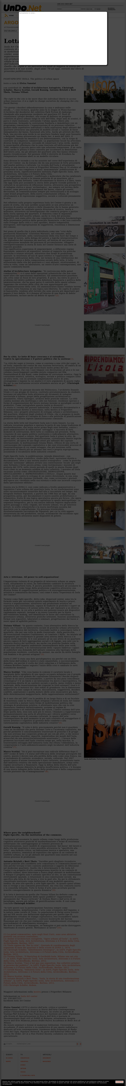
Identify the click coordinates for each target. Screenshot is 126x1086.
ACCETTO (119, 1082)
